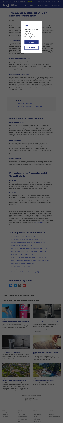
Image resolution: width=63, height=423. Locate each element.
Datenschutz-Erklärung (29, 38)
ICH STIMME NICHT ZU (31, 47)
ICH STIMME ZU (31, 42)
